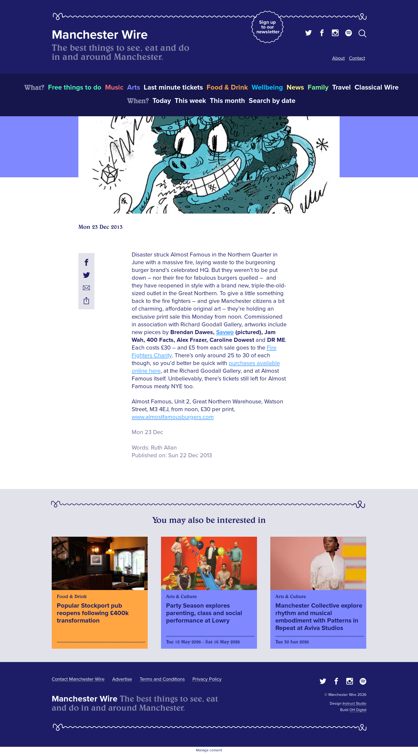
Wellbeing (267, 87)
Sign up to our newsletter (267, 27)
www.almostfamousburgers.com (173, 417)
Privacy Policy (207, 679)
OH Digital (357, 710)
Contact (357, 58)
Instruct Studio (354, 703)
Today (161, 101)
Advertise (122, 679)
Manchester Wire (100, 34)
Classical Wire (377, 87)
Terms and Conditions (162, 679)
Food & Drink (227, 87)
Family (318, 87)
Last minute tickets (173, 87)
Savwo (225, 332)
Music (114, 87)
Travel (341, 87)
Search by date (272, 101)
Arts (133, 87)
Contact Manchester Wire (78, 679)
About (338, 58)
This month (227, 101)
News (295, 87)
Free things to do (74, 87)
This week (190, 101)
